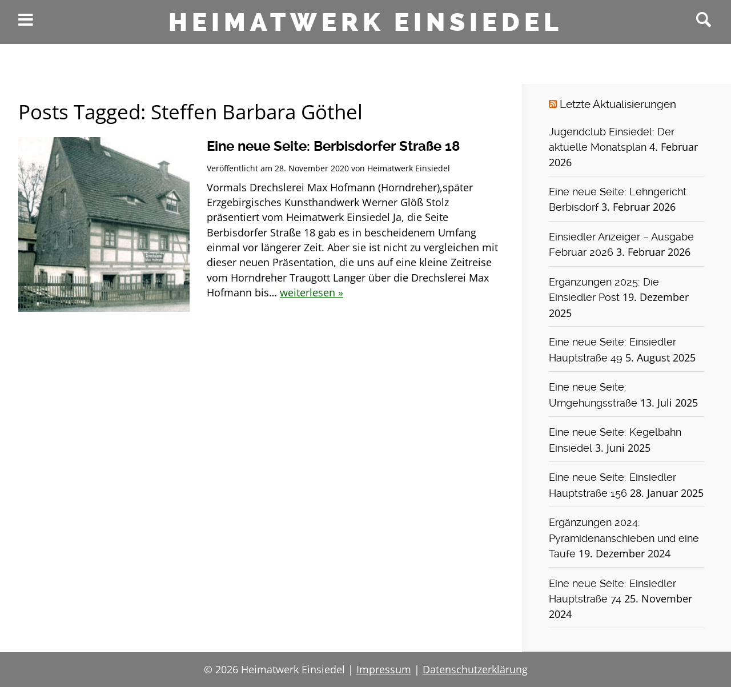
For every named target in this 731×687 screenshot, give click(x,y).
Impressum (383, 669)
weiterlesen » (311, 292)
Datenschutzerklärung (475, 669)
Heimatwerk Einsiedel (365, 22)
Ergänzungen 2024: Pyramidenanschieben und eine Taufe (624, 538)
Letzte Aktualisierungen (618, 104)
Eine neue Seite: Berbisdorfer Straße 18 (333, 146)
